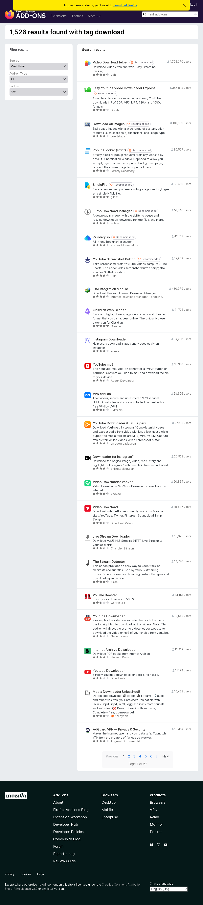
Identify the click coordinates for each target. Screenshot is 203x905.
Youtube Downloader (109, 616)
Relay (154, 817)
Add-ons (60, 795)
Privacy (9, 874)
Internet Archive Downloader (115, 650)
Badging (15, 86)
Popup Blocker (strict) (109, 150)
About (58, 802)
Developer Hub (65, 824)
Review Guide (64, 861)
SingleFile (100, 185)
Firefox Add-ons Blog (71, 810)
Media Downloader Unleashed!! (116, 692)
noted (42, 884)
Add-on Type (18, 73)
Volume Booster (105, 595)
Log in (194, 4)
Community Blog (66, 839)
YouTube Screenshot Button (114, 259)
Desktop (109, 802)
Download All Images (108, 124)
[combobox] (170, 14)
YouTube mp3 (103, 364)
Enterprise (110, 817)
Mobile (107, 810)
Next (165, 756)
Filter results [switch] (19, 50)
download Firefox (125, 5)
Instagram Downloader (110, 339)
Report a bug (64, 854)
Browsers (157, 802)
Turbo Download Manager (112, 211)
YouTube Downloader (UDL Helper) (119, 423)
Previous (112, 756)
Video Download (105, 507)
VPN (153, 810)
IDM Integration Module (110, 289)
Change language (161, 883)
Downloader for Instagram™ (113, 457)
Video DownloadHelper (110, 62)
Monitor (156, 824)
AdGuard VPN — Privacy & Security (119, 729)
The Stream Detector (109, 562)
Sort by (14, 60)
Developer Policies (68, 832)
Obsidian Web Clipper (109, 310)
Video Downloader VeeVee (113, 482)
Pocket (156, 832)
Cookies (25, 874)
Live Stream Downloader (111, 536)
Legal (40, 874)
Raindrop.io (101, 237)
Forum (58, 846)
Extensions (59, 16)
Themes (77, 16)
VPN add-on (102, 394)
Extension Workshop (70, 817)
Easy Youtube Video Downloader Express (124, 88)
